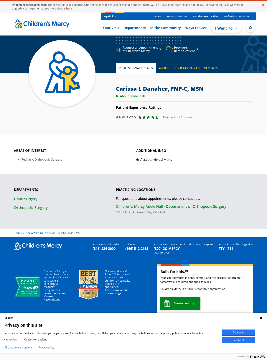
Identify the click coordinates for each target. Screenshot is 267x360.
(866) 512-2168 (136, 248)
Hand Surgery (25, 198)
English (10, 317)
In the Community (165, 27)
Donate (157, 16)
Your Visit (111, 27)
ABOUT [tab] (164, 68)
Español (110, 16)
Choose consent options (18, 347)
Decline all (238, 340)
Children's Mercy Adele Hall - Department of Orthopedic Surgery (171, 206)
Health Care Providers (205, 16)
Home (18, 233)
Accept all (238, 332)
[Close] (263, 5)
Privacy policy (46, 347)
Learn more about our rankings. (116, 291)
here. (69, 8)
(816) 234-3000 (104, 248)
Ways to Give (196, 27)
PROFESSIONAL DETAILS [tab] (136, 68)
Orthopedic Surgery (31, 207)
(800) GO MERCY (167, 248)
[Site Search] (250, 27)
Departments (134, 27)
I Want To (226, 28)
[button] (180, 303)
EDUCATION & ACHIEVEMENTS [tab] (196, 68)
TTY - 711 (226, 248)
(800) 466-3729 (161, 252)
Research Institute (177, 16)
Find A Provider (34, 233)
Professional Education (237, 16)
